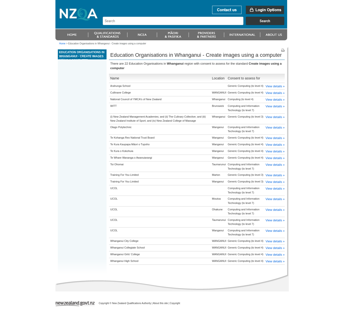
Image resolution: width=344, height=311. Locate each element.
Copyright (175, 303)
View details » (275, 86)
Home (62, 43)
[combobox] (196, 24)
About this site (160, 303)
